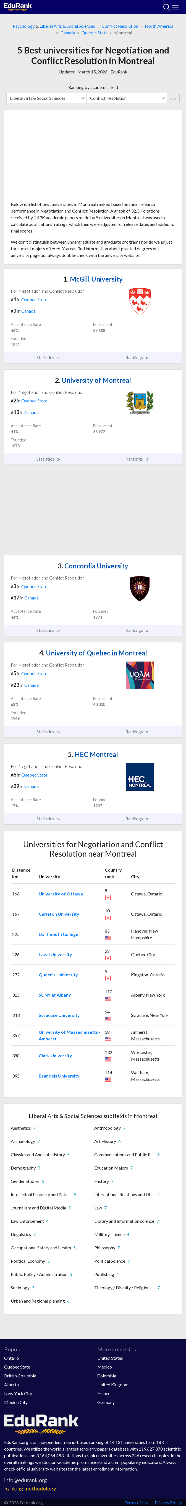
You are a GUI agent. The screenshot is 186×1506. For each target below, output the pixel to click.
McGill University (93, 279)
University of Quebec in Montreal (93, 653)
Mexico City (16, 1402)
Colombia (106, 1375)
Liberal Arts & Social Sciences (67, 26)
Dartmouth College (58, 934)
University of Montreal (93, 380)
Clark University (55, 1055)
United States (110, 1357)
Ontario (11, 1357)
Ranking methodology (30, 1488)
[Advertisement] (93, 157)
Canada (68, 32)
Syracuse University (59, 1015)
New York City (18, 1393)
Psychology (24, 26)
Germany (106, 1402)
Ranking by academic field (93, 87)
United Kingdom (113, 1384)
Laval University (55, 954)
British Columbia (20, 1375)
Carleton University (59, 914)
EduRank (119, 71)
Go (173, 98)
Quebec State (95, 32)
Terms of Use (137, 1502)
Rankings (137, 357)
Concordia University (93, 566)
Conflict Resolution (120, 26)
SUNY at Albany (55, 994)
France (103, 1393)
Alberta (11, 1384)
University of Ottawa (61, 893)
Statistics (48, 357)
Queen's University (58, 974)
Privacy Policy (168, 1502)
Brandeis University (59, 1075)
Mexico (104, 1366)
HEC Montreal (93, 754)
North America (159, 26)
